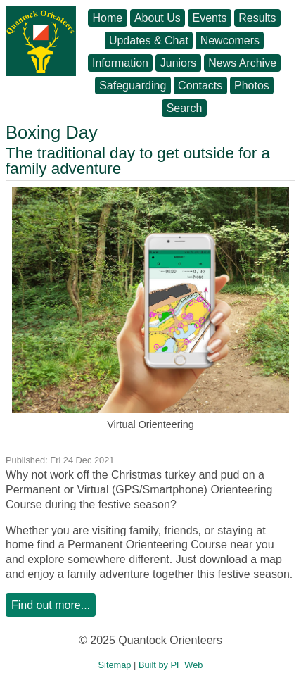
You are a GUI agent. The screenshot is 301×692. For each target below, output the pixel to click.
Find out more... (50, 605)
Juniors (178, 63)
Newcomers (230, 40)
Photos (251, 86)
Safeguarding (132, 86)
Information (120, 63)
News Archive (242, 63)
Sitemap (115, 665)
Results (257, 18)
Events (210, 18)
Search (185, 108)
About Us (157, 18)
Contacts (200, 86)
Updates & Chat (148, 40)
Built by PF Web (171, 665)
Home (107, 18)
